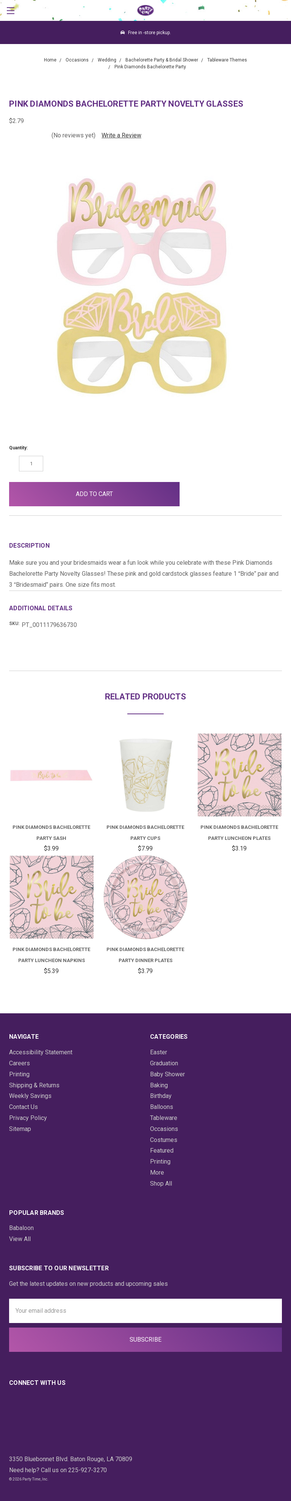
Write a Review (121, 135)
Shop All (161, 1183)
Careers (19, 1063)
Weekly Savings (30, 1095)
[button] (197, 494)
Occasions (164, 1128)
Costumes (163, 1139)
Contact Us (23, 1106)
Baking (159, 1085)
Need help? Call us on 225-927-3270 (58, 1470)
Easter (158, 1052)
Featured (162, 1150)
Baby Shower (167, 1074)
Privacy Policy (28, 1117)
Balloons (161, 1106)
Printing (19, 1074)
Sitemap (20, 1128)
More (157, 1172)
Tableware (163, 1117)
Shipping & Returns (34, 1085)
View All (20, 1239)
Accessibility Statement (40, 1052)
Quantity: (18, 447)
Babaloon (21, 1228)
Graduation (164, 1063)
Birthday (161, 1095)
